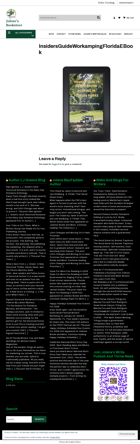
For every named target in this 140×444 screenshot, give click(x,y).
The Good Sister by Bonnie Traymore (113, 240)
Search (98, 18)
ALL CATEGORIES (20, 34)
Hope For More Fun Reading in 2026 (69, 271)
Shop (51, 34)
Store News (74, 34)
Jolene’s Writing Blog (95, 34)
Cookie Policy (55, 437)
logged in (57, 164)
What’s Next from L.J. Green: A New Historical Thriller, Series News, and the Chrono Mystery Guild (25, 267)
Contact (61, 34)
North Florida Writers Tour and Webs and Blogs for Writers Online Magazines (25, 341)
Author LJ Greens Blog (27, 180)
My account (115, 34)
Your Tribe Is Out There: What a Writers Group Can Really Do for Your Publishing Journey (25, 228)
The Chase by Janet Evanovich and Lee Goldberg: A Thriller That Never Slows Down (69, 194)
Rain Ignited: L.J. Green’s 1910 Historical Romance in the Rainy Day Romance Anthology (25, 190)
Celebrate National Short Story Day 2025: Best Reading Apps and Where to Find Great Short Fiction (69, 345)
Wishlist (128, 34)
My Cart (128, 17)
